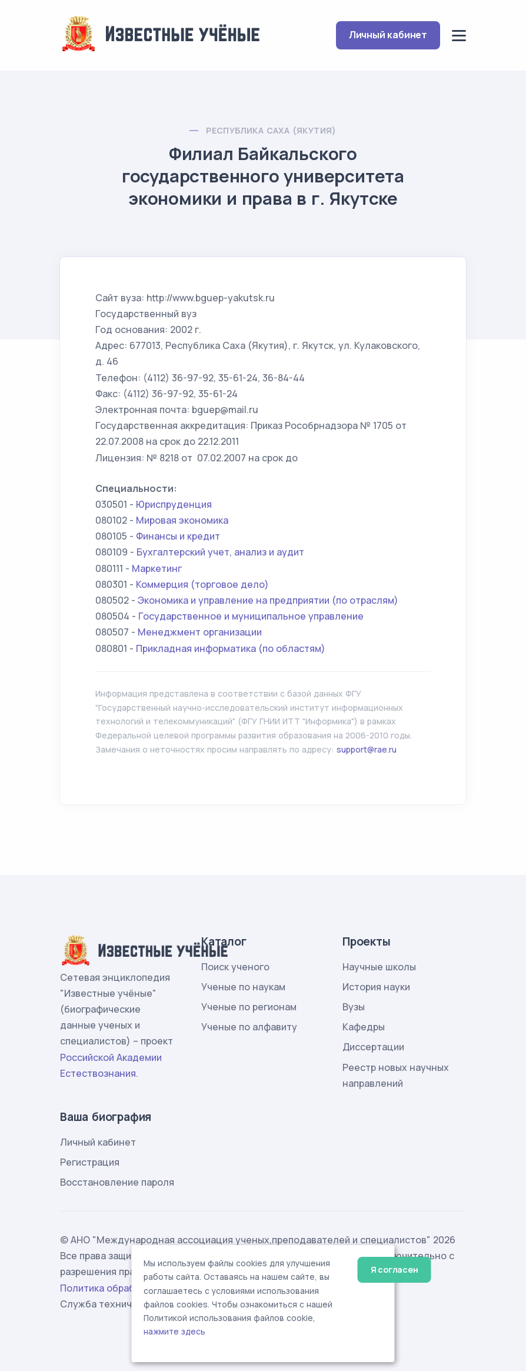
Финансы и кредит (178, 536)
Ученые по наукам (243, 986)
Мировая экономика (182, 520)
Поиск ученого (235, 966)
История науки (376, 986)
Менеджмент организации (200, 631)
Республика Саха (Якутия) (271, 130)
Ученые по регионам (249, 1006)
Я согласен (394, 1269)
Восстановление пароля (117, 1182)
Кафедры (363, 1026)
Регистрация (89, 1162)
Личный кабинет (388, 34)
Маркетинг (157, 568)
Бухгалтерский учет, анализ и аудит (220, 551)
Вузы (353, 1006)
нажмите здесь (174, 1331)
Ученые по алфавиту (249, 1026)
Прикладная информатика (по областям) (230, 648)
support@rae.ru (367, 749)
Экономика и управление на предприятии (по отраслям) (268, 600)
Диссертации (373, 1046)
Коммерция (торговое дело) (202, 584)
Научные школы (379, 966)
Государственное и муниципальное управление (251, 616)
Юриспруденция (174, 504)
